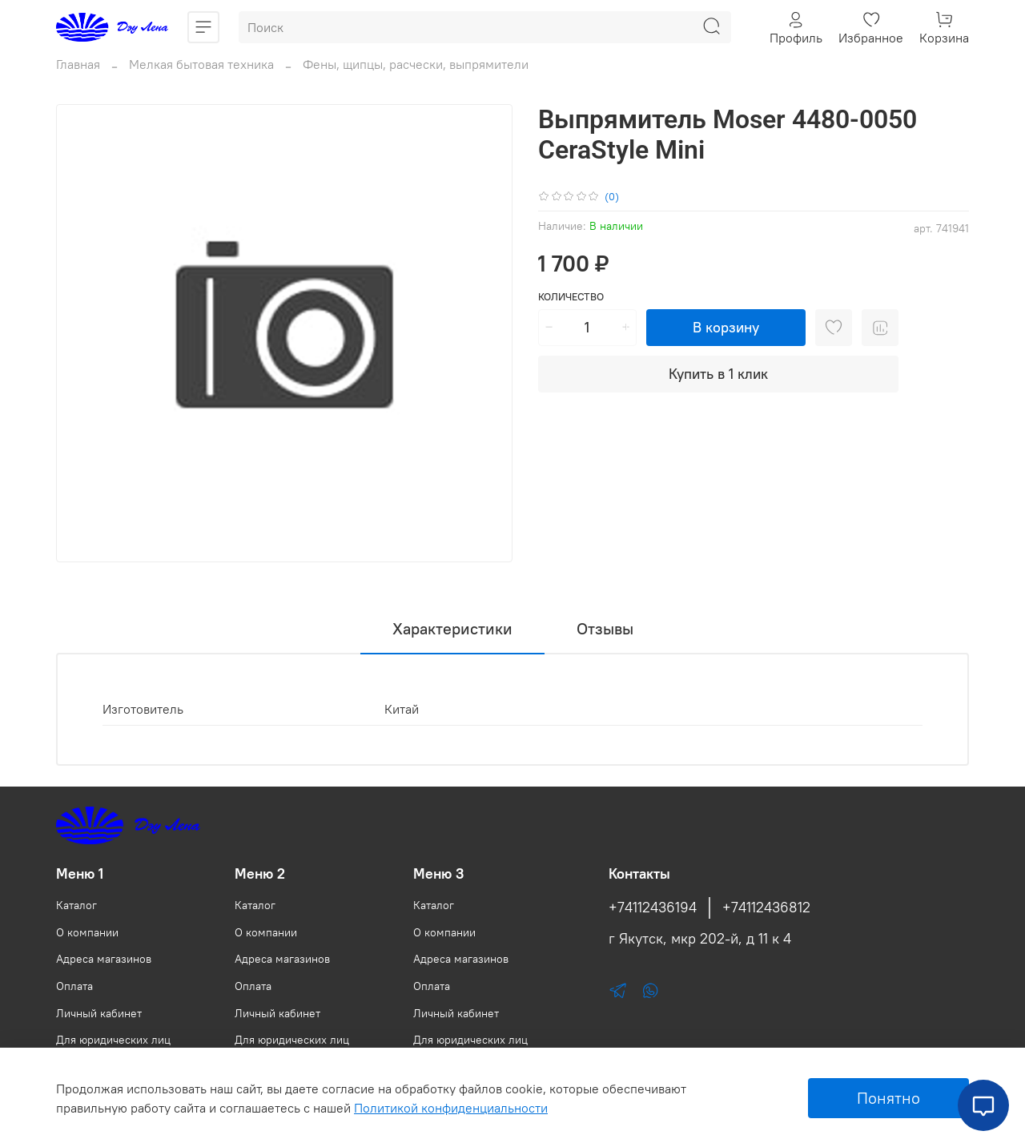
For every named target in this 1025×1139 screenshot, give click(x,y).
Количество (571, 297)
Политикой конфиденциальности (451, 1108)
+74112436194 (653, 907)
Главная (78, 64)
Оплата (74, 986)
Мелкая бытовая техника (201, 64)
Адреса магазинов (103, 959)
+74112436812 (766, 907)
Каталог (76, 905)
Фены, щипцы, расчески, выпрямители (416, 64)
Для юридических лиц (113, 1039)
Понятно (888, 1098)
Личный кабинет (99, 1013)
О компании (87, 932)
